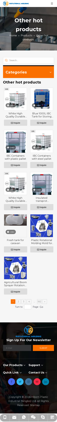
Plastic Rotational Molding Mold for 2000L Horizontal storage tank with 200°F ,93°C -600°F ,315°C (41, 242)
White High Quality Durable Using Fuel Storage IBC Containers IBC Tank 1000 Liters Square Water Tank (15, 115)
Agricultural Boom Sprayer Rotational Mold (15, 284)
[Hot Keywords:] (6, 60)
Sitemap (35, 405)
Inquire (15, 123)
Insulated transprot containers (41, 199)
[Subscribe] (43, 348)
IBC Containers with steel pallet (41, 157)
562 (39, 301)
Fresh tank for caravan (15, 242)
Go (41, 307)
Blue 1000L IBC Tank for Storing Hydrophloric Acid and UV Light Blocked (42, 115)
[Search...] (31, 60)
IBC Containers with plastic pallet (15, 157)
